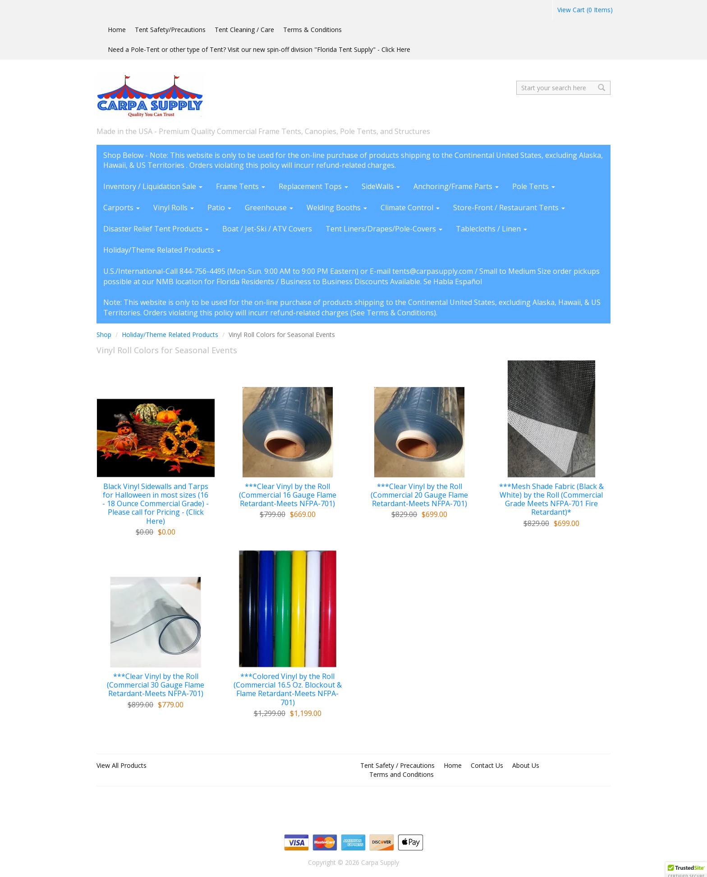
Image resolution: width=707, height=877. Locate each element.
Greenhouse (269, 207)
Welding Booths (337, 207)
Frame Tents (240, 186)
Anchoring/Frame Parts (456, 186)
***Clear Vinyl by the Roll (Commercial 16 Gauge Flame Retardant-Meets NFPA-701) (287, 495)
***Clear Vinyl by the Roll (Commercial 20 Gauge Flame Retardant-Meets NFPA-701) (419, 495)
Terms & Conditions (312, 29)
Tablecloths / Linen (491, 229)
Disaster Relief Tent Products (156, 229)
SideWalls (381, 186)
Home (117, 29)
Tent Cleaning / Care (244, 29)
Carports (121, 207)
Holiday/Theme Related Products (161, 250)
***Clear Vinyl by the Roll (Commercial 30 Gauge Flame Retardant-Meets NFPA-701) (155, 685)
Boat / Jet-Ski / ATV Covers (267, 229)
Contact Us (487, 765)
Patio (219, 207)
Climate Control (410, 207)
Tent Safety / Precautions (397, 765)
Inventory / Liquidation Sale (152, 186)
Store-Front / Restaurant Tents (509, 207)
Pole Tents (533, 186)
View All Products (121, 765)
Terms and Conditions (401, 774)
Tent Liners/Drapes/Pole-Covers (384, 229)
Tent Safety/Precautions (170, 29)
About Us (525, 765)
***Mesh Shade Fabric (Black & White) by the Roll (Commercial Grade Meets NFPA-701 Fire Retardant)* (551, 499)
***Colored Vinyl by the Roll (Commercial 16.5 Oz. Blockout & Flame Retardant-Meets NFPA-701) (288, 689)
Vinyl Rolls (173, 207)
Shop (103, 334)
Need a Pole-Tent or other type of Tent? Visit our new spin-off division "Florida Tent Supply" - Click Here (259, 49)
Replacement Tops (313, 186)
